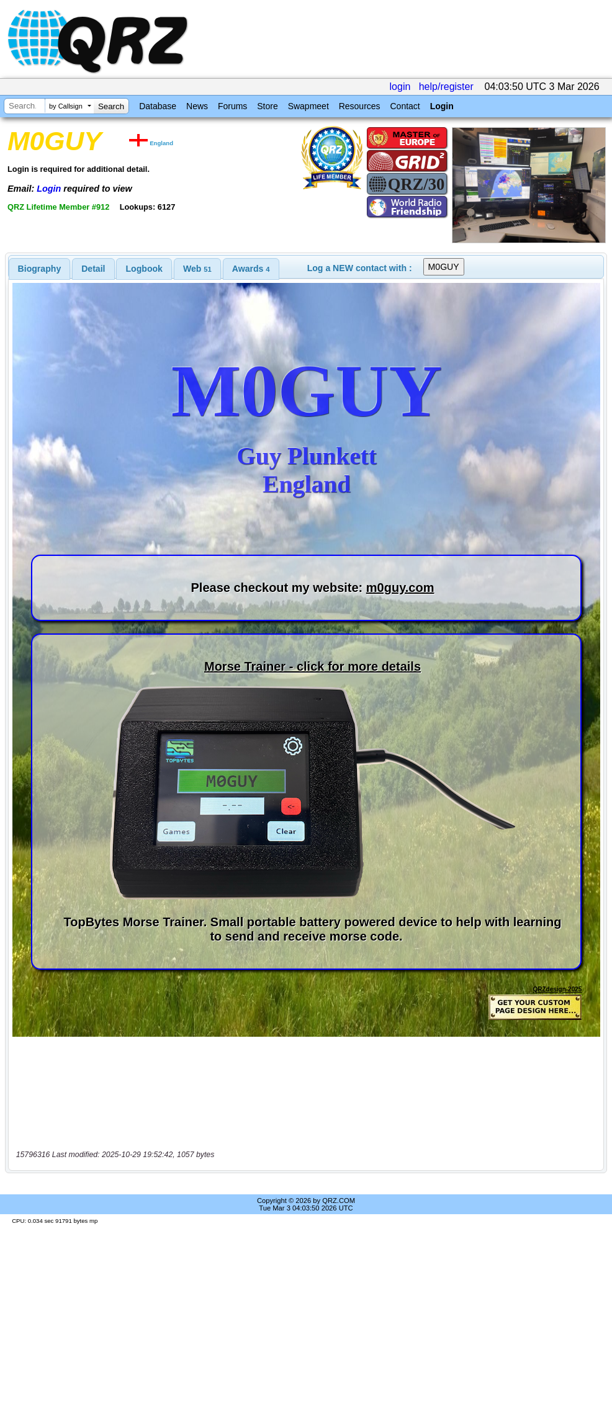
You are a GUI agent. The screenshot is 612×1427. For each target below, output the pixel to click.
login (400, 86)
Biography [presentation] (39, 269)
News (197, 106)
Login (442, 106)
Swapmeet (308, 106)
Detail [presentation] (93, 269)
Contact (405, 106)
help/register (446, 86)
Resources (359, 106)
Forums (232, 106)
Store (267, 106)
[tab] (40, 268)
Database (157, 106)
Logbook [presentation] (144, 269)
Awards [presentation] (251, 269)
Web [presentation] (197, 269)
